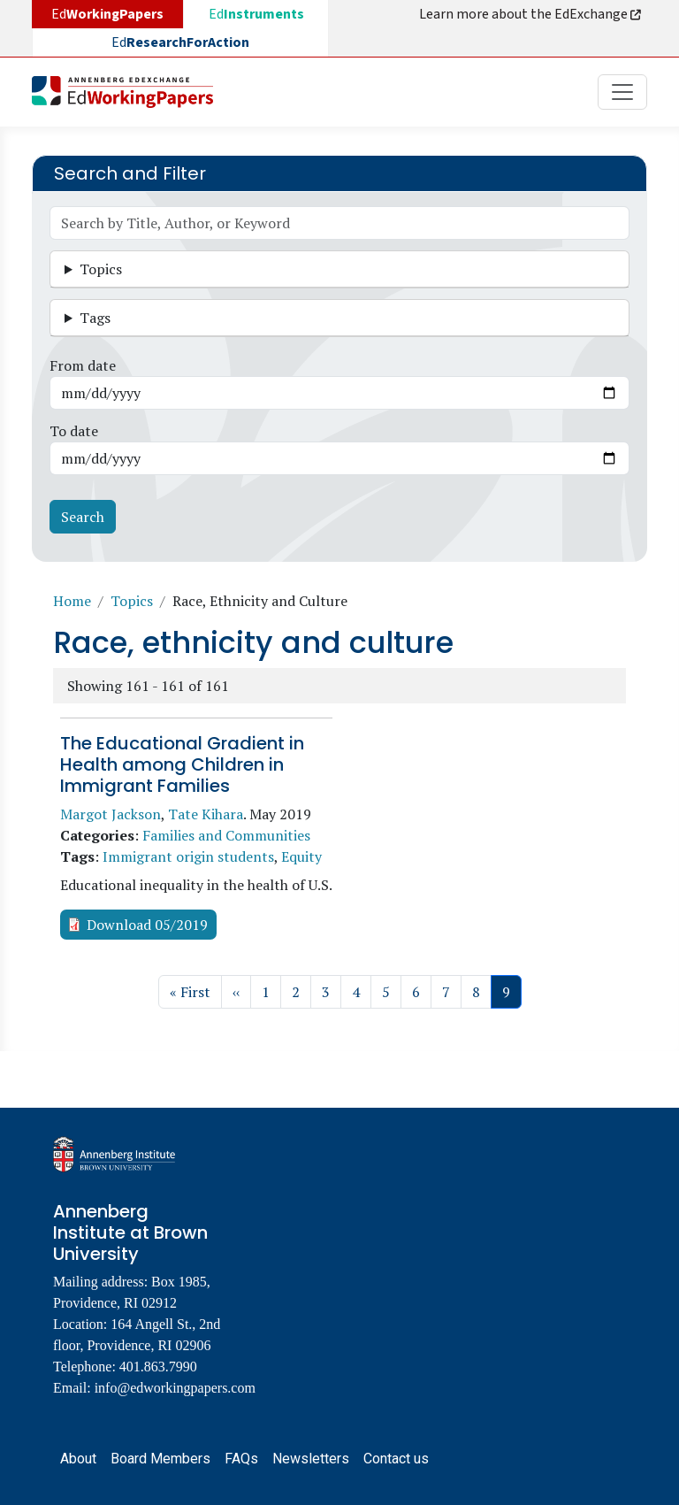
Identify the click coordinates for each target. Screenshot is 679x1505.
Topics (132, 600)
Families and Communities (226, 835)
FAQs (241, 1458)
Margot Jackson (110, 814)
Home (72, 600)
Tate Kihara (205, 814)
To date (74, 431)
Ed (256, 14)
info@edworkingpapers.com (175, 1387)
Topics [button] (101, 269)
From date (83, 365)
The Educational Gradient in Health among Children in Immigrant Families (182, 764)
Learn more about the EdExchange (531, 14)
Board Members (160, 1458)
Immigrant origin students (188, 856)
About (78, 1458)
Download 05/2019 (147, 924)
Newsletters (310, 1458)
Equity (301, 856)
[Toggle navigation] (622, 92)
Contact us (396, 1458)
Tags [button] (95, 317)
